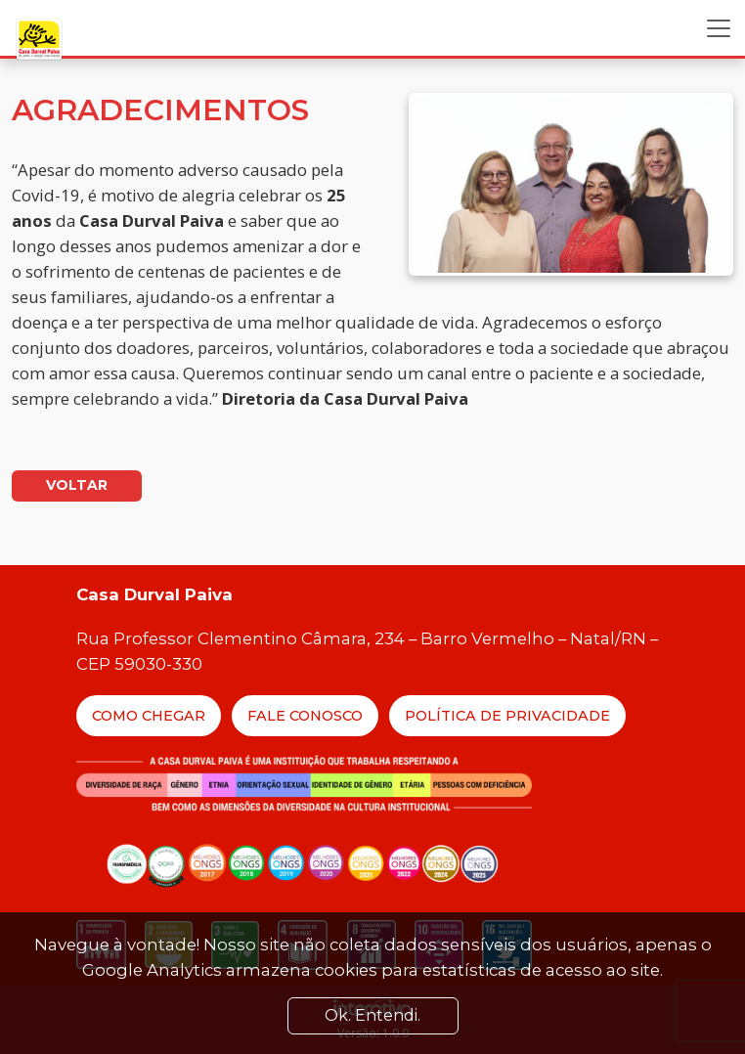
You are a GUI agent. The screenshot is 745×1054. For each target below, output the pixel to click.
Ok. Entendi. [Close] (372, 1015)
